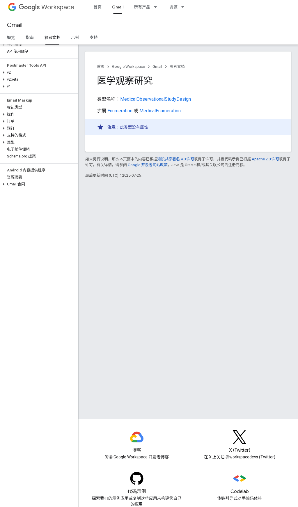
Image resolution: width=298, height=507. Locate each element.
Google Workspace (128, 66)
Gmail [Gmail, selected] (117, 7)
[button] (38, 44)
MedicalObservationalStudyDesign (155, 99)
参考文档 (177, 66)
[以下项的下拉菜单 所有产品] (157, 7)
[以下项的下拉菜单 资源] (184, 7)
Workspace (46, 7)
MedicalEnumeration (160, 111)
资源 (173, 7)
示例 (75, 37)
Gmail (14, 25)
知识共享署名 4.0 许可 (175, 159)
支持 (94, 37)
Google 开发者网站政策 (148, 165)
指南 (30, 37)
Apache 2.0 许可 (265, 159)
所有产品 (142, 7)
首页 (97, 7)
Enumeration (119, 111)
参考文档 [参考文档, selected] (52, 37)
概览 (11, 37)
